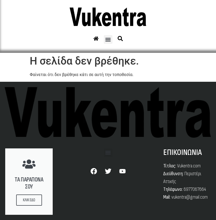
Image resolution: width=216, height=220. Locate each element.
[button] (108, 39)
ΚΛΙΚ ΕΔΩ (29, 200)
